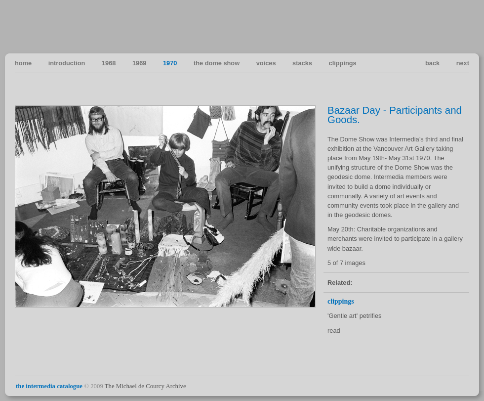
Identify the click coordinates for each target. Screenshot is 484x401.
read (333, 330)
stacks (302, 63)
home (23, 63)
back (432, 63)
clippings (343, 63)
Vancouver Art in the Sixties (461, 26)
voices (266, 63)
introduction (66, 63)
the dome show (217, 63)
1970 (170, 63)
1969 (139, 63)
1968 (109, 63)
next (462, 63)
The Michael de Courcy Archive (145, 386)
